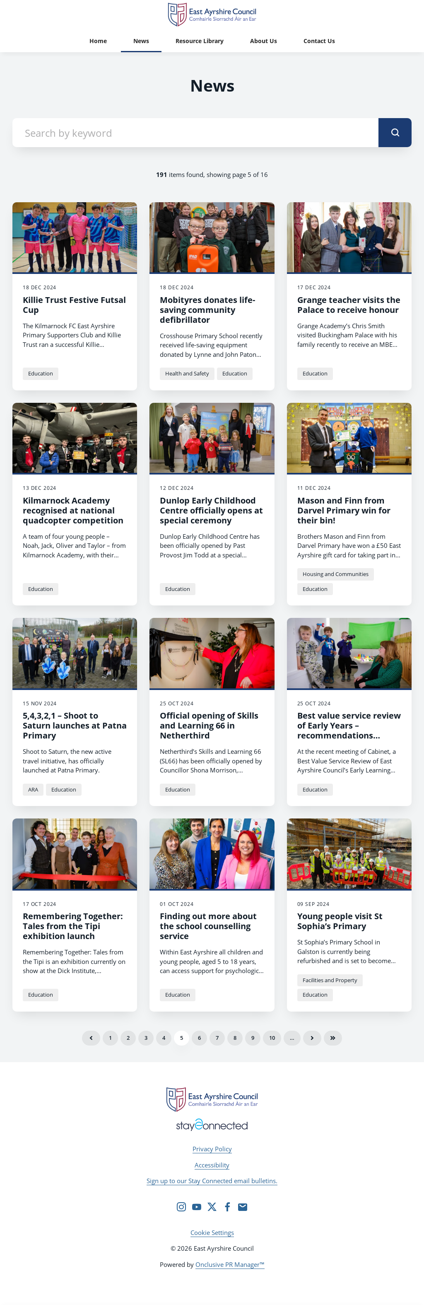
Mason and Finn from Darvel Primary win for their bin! (343, 510)
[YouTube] (196, 1206)
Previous (91, 1038)
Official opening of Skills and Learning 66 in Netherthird (209, 725)
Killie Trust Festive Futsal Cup (74, 304)
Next (312, 1038)
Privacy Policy (212, 1149)
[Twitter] (212, 1206)
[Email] (242, 1206)
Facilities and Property (330, 980)
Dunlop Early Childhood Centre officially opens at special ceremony (211, 510)
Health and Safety (187, 373)
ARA (33, 789)
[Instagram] (181, 1206)
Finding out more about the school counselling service (208, 926)
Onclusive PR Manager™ (230, 1264)
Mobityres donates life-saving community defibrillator (207, 309)
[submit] (395, 132)
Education (40, 373)
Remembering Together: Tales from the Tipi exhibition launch (73, 926)
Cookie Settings (212, 1232)
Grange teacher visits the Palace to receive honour (348, 304)
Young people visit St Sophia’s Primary (340, 921)
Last (333, 1038)
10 (272, 1037)
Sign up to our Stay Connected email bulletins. (212, 1181)
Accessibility (212, 1165)
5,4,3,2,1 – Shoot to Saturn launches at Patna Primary (75, 725)
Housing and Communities (336, 574)
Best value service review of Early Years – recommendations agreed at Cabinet (349, 730)
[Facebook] (227, 1206)
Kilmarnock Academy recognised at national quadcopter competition (73, 510)
